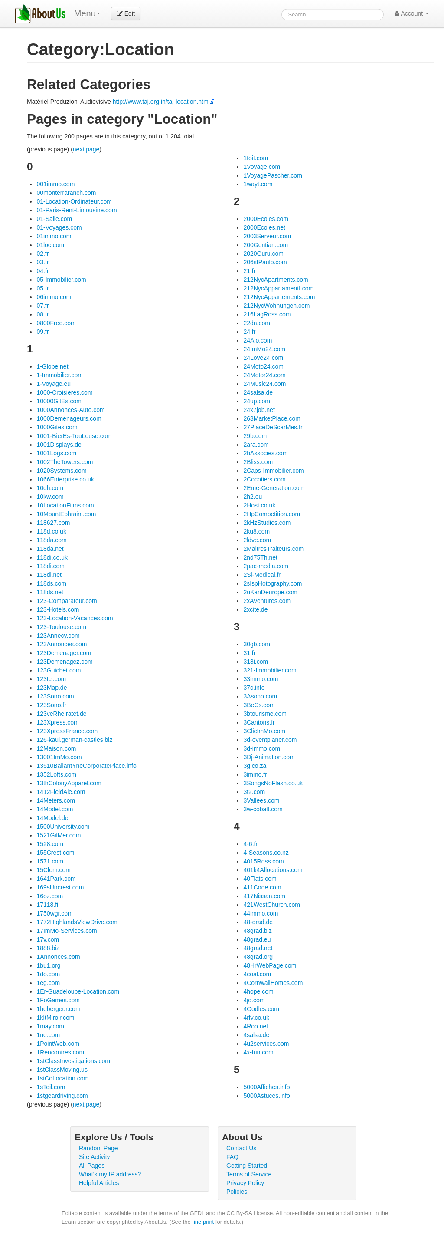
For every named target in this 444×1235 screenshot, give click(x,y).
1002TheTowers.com (64, 461)
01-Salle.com (54, 218)
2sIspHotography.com (272, 583)
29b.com (255, 435)
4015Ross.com (263, 861)
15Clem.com (53, 869)
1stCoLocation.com (62, 1078)
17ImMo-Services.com (66, 930)
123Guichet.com (58, 670)
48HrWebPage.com (269, 965)
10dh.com (49, 487)
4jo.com (253, 1000)
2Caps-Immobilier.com (273, 470)
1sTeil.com (50, 1087)
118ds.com (51, 583)
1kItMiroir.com (55, 1017)
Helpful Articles (99, 1182)
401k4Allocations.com (272, 869)
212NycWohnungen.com (276, 305)
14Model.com (54, 809)
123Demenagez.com (64, 661)
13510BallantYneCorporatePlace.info (86, 765)
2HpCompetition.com (271, 513)
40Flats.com (259, 878)
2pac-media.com (265, 566)
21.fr (249, 270)
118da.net (49, 548)
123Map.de (51, 687)
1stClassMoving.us (62, 1069)
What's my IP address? (110, 1174)
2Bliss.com (258, 461)
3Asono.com (260, 696)
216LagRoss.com (267, 314)
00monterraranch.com (66, 192)
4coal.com (257, 974)
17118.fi (47, 904)
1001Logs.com (56, 453)
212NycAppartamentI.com (278, 288)
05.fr (42, 288)
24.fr (249, 331)
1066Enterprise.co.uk (65, 479)
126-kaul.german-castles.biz (74, 739)
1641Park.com (55, 878)
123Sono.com (55, 696)
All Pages (91, 1165)
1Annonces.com (58, 956)
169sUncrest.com (60, 887)
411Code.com (262, 887)
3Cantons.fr (258, 722)
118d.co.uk (51, 531)
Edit (126, 13)
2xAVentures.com (267, 600)
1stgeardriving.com (62, 1095)
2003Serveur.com (267, 236)
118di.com (50, 566)
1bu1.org (48, 965)
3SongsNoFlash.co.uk (273, 783)
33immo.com (260, 678)
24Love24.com (263, 357)
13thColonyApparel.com (68, 783)
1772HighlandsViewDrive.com (77, 922)
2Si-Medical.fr (262, 574)
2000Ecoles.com (265, 218)
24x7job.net (258, 409)
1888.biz (47, 948)
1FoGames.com (58, 1000)
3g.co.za (254, 765)
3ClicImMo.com (264, 731)
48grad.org (258, 956)
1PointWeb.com (57, 1043)
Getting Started (246, 1165)
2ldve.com (257, 540)
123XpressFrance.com (67, 731)
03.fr (42, 262)
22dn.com (256, 322)
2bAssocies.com (265, 453)
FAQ (232, 1156)
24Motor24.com (264, 375)
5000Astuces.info (266, 1095)
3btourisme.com (265, 713)
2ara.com (255, 444)
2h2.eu (252, 496)
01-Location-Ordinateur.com (74, 201)
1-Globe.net (52, 366)
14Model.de (52, 817)
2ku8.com (256, 531)
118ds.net (49, 592)
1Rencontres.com (60, 1052)
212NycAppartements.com (279, 296)
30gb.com (256, 644)
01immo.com (53, 236)
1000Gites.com (56, 427)
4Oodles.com (261, 1008)
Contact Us (241, 1148)
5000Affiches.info (266, 1087)
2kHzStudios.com (267, 522)
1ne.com (48, 1034)
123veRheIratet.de (61, 713)
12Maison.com (56, 748)
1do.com (48, 974)
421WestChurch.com (271, 904)
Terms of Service (248, 1174)
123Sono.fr (51, 704)
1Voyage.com (261, 166)
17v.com (47, 939)
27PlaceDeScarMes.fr (272, 427)
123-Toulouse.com (61, 626)
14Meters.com (55, 800)
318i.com (255, 661)
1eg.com (48, 982)
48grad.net (257, 948)
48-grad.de (258, 922)
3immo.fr (255, 774)
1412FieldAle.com (60, 791)
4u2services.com (266, 1043)
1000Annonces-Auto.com (70, 409)
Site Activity (94, 1156)
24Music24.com (264, 383)
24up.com (256, 401)
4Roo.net (255, 1026)
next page (86, 149)
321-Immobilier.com (269, 670)
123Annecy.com (57, 635)
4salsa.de (256, 1034)
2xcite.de (255, 609)
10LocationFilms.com (65, 505)
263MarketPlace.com (271, 418)
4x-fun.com (258, 1052)
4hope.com (258, 991)
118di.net (49, 574)
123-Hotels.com (57, 609)
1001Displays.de (59, 444)
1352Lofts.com (56, 774)
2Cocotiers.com (264, 479)
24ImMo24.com (264, 349)
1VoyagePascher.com (272, 175)
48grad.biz (257, 930)
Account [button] (412, 13)
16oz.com (49, 895)
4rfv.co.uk (256, 1017)
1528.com (49, 843)
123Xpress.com (57, 722)
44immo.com (260, 913)
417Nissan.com (264, 895)
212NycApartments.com (275, 279)
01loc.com (50, 244)
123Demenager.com (63, 652)
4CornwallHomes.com (273, 982)
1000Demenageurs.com (68, 418)
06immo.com (53, 296)
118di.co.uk (52, 557)
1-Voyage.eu (53, 383)
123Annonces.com (61, 644)
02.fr (42, 253)
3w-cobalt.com (262, 809)
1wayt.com (257, 184)
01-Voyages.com (59, 227)
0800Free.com (55, 322)
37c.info (253, 687)
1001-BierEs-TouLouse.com (73, 435)
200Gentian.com (265, 244)
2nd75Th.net (260, 557)
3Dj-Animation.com (268, 757)
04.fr (42, 270)
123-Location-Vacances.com (74, 618)
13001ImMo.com (59, 757)
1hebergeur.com (58, 1008)
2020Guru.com (263, 253)
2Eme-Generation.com (273, 487)
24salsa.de (258, 392)
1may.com (50, 1026)
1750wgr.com (54, 913)
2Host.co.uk (259, 505)
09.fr (42, 331)
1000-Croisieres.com (64, 392)
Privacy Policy (245, 1182)
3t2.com (254, 791)
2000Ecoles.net (264, 227)
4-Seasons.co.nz (265, 852)
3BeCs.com (258, 704)
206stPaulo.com (265, 262)
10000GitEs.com (59, 401)
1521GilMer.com (58, 835)
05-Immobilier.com (61, 279)
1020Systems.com (61, 470)
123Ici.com (51, 678)
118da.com (51, 540)
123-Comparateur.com (66, 600)
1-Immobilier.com (59, 375)
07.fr (42, 305)
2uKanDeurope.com (270, 592)
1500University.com (62, 826)
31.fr (249, 652)
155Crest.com (55, 852)
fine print (203, 1222)
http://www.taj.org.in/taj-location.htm (161, 101)
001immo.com (55, 184)
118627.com (53, 522)
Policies (236, 1191)
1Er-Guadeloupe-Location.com (77, 991)
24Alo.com (257, 340)
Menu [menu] (87, 13)
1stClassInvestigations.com (73, 1060)
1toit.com (255, 158)
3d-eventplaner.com (270, 739)
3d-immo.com (261, 748)
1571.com (49, 861)
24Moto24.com (263, 366)
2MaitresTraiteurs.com (273, 548)
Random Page (98, 1148)
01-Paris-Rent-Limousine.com (76, 210)
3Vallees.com (261, 800)
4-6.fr (250, 843)
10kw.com (49, 496)
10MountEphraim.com (66, 513)
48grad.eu (257, 939)
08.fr (42, 314)
